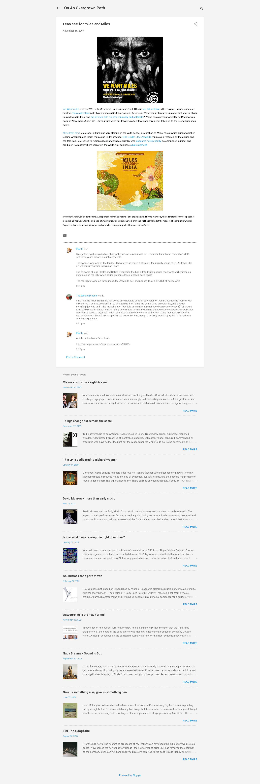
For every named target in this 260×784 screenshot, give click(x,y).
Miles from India (71, 133)
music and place (81, 113)
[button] (195, 24)
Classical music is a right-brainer (85, 382)
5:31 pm (80, 286)
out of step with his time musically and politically (117, 117)
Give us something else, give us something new (95, 692)
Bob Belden (129, 137)
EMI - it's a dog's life (76, 731)
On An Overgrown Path (84, 8)
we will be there (151, 109)
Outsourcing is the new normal (84, 614)
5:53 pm (80, 323)
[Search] (202, 9)
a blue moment (138, 144)
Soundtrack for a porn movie (82, 576)
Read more (190, 410)
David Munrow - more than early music (89, 498)
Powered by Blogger (130, 775)
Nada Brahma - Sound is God (82, 653)
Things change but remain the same (87, 421)
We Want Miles (71, 109)
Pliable (79, 249)
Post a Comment (75, 357)
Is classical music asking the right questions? (94, 537)
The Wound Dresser (87, 295)
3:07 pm (80, 349)
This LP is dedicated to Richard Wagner (90, 459)
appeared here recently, (149, 141)
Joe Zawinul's (143, 137)
